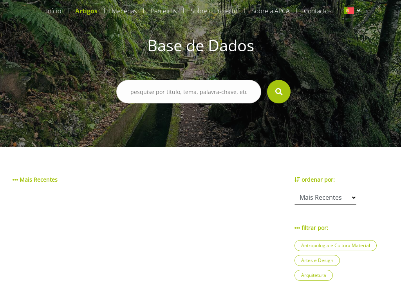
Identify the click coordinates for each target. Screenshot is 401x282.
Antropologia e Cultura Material (335, 245)
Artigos (86, 11)
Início (53, 11)
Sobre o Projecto (214, 11)
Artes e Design (317, 260)
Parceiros (164, 11)
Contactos (317, 11)
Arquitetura (313, 275)
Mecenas (124, 11)
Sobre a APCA (270, 11)
